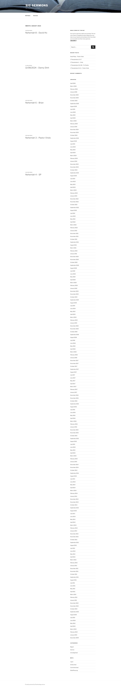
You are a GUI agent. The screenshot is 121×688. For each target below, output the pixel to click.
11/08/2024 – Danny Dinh (37, 67)
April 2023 (72, 187)
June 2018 (72, 343)
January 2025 (73, 126)
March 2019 (73, 317)
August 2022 (73, 210)
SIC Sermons (37, 5)
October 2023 (73, 170)
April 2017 (72, 383)
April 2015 (72, 453)
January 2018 (73, 357)
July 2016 (72, 409)
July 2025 (72, 109)
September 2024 (74, 138)
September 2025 (74, 103)
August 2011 (73, 580)
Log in (71, 661)
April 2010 (72, 626)
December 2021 (74, 233)
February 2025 (74, 123)
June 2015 (72, 447)
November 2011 (74, 571)
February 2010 (74, 632)
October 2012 (73, 539)
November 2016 (74, 398)
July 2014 (72, 479)
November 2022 (74, 201)
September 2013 (74, 507)
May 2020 (72, 276)
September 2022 (74, 207)
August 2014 (73, 476)
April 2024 (72, 152)
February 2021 (73, 250)
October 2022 (73, 204)
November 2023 (74, 167)
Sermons (35, 15)
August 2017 (73, 372)
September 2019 (74, 300)
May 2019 (72, 311)
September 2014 (74, 473)
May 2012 (72, 554)
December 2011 (74, 568)
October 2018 (73, 331)
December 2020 (74, 256)
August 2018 (73, 337)
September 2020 (74, 265)
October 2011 (73, 574)
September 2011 (74, 577)
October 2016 (73, 401)
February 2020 (74, 285)
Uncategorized (74, 652)
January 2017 (73, 392)
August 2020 (73, 268)
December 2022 (74, 198)
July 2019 (72, 305)
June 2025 (73, 112)
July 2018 (72, 340)
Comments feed (74, 667)
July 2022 (72, 213)
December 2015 (74, 430)
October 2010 (73, 609)
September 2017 (74, 369)
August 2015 (73, 441)
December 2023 (74, 164)
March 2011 (73, 594)
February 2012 (73, 562)
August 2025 (73, 106)
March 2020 (73, 282)
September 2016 (74, 403)
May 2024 (72, 149)
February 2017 (73, 389)
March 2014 (73, 490)
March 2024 (73, 155)
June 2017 (72, 378)
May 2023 (72, 184)
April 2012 (72, 557)
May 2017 (72, 380)
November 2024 (74, 132)
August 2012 (73, 545)
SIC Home (27, 15)
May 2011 (72, 588)
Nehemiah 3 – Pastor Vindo (38, 138)
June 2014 (72, 481)
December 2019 (74, 291)
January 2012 (73, 565)
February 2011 (73, 597)
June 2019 (72, 308)
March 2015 (73, 455)
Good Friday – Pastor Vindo (77, 56)
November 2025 (74, 97)
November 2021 (74, 236)
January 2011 (73, 600)
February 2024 (74, 158)
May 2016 (72, 415)
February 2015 (74, 458)
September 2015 (74, 438)
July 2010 (72, 617)
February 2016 (74, 424)
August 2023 (73, 175)
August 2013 (73, 510)
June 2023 (73, 181)
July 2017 (72, 375)
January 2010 (73, 635)
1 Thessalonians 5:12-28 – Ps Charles (79, 65)
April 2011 (72, 591)
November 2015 (74, 432)
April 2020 (73, 279)
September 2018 (74, 334)
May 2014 (72, 484)
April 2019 (72, 314)
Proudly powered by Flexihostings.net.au (35, 684)
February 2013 (74, 528)
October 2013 (73, 505)
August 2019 (73, 302)
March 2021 (73, 248)
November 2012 (74, 536)
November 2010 (74, 606)
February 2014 (74, 493)
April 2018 (72, 349)
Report (72, 647)
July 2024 (72, 144)
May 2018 (72, 346)
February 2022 (74, 227)
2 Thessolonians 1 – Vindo (76, 62)
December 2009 (74, 637)
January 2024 (73, 161)
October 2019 (73, 297)
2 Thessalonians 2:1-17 (75, 59)
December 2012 (74, 533)
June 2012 (72, 551)
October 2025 (73, 100)
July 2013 (72, 513)
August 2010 (73, 614)
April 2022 (72, 222)
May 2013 (72, 519)
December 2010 (74, 603)
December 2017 (74, 360)
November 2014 (74, 467)
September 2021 (74, 242)
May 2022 (72, 219)
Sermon (72, 649)
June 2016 (72, 412)
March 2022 (73, 224)
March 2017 (73, 386)
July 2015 (72, 444)
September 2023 (74, 172)
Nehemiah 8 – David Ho (36, 33)
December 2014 (74, 464)
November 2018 (74, 328)
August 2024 (73, 141)
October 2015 (73, 435)
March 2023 (73, 190)
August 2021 (73, 245)
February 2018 (74, 354)
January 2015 (73, 461)
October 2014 (73, 470)
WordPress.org (74, 670)
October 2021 (73, 239)
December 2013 (74, 499)
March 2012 (73, 559)
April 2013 (72, 522)
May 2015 (72, 450)
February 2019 (74, 320)
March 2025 (73, 120)
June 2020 (73, 274)
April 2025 (72, 118)
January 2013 (73, 531)
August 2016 (73, 406)
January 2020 (73, 288)
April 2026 (72, 83)
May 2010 (72, 623)
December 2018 (74, 326)
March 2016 (73, 421)
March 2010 (73, 629)
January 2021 (73, 253)
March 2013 (73, 525)
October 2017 (73, 366)
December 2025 (74, 95)
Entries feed (73, 664)
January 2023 (73, 196)
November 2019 (74, 294)
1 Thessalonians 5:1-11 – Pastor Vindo (79, 68)
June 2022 (72, 216)
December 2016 (74, 395)
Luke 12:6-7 (73, 40)
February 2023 (74, 193)
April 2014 (72, 487)
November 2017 (74, 363)
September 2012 (74, 542)
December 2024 (74, 129)
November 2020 (74, 259)
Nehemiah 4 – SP (33, 174)
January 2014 (73, 496)
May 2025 (72, 115)
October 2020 (73, 262)
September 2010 (74, 611)
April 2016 (72, 418)
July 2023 (72, 178)
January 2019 (73, 323)
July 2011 (72, 583)
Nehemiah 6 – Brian (34, 102)
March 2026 (73, 86)
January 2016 (73, 427)
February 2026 (74, 89)
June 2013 (72, 516)
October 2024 (73, 135)
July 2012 (72, 548)
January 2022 (73, 230)
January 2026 (73, 92)
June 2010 (73, 620)
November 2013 (74, 502)
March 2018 (73, 351)
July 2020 (72, 271)
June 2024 (73, 147)
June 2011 (72, 585)
